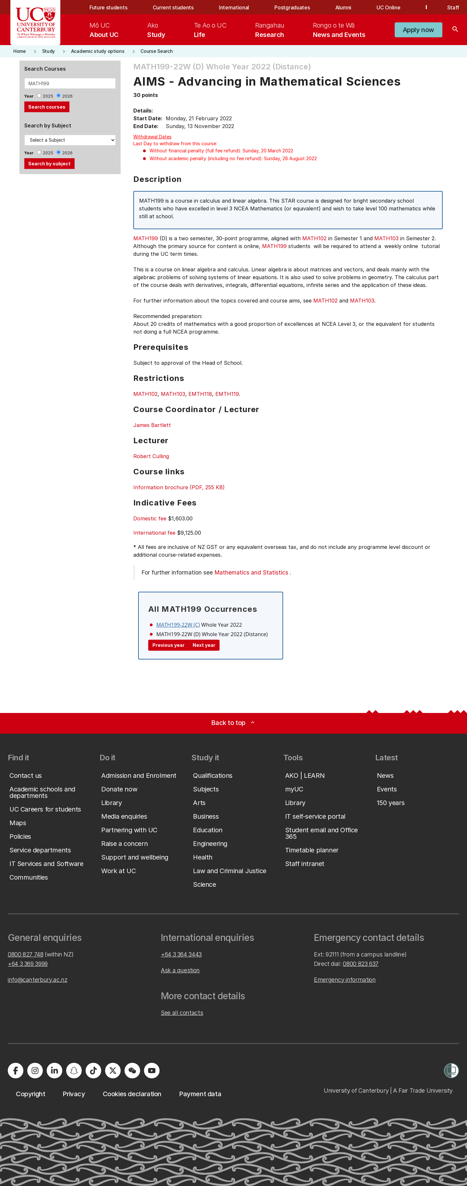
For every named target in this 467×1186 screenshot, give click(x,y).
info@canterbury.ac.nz (37, 979)
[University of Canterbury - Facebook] (15, 1070)
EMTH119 (227, 394)
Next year (204, 645)
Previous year (168, 645)
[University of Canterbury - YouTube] (152, 1070)
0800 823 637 (360, 963)
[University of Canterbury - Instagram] (35, 1070)
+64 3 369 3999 (28, 963)
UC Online (388, 7)
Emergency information (345, 979)
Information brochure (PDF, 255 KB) (179, 487)
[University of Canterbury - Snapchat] (74, 1070)
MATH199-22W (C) (178, 624)
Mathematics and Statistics (251, 572)
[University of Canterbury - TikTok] (93, 1070)
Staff (453, 7)
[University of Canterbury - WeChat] (132, 1070)
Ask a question (180, 970)
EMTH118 (200, 394)
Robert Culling (151, 456)
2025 (48, 96)
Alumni (343, 7)
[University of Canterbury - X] (113, 1070)
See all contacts (182, 1012)
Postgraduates (292, 7)
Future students (108, 7)
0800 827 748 (25, 954)
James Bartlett (152, 425)
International (234, 7)
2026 (67, 96)
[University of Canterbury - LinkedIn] (54, 1070)
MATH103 (386, 238)
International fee (154, 532)
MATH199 (145, 238)
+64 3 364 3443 (181, 954)
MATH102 (314, 238)
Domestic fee (149, 518)
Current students (173, 7)
